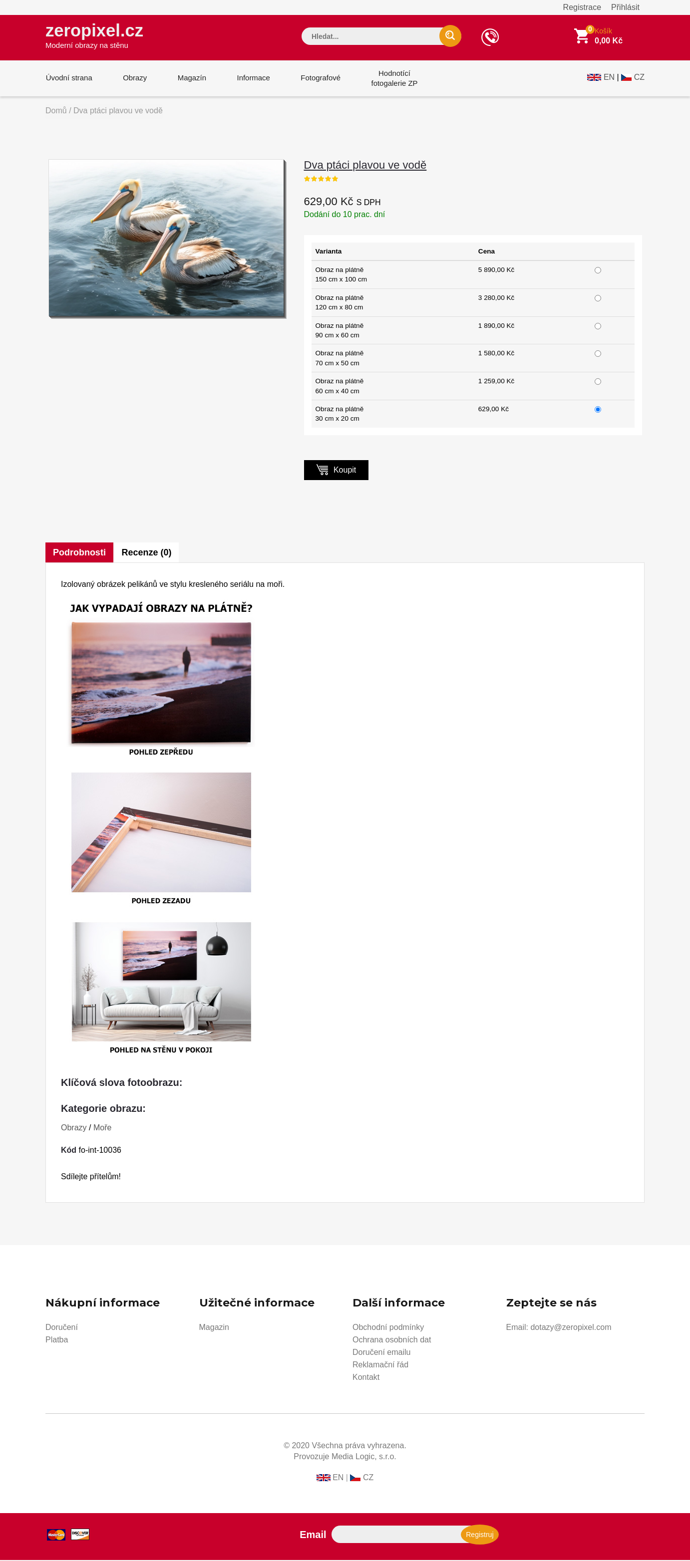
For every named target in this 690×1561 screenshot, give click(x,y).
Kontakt (365, 1378)
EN (609, 78)
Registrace (582, 7)
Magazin (214, 1328)
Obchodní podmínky (388, 1328)
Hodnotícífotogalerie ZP (391, 79)
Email (313, 1535)
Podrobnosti (79, 553)
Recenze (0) (147, 553)
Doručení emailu (381, 1353)
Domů (56, 111)
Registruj (479, 1536)
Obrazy (134, 79)
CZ (639, 78)
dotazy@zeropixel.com (570, 1328)
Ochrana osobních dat (391, 1340)
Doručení (61, 1328)
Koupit (336, 470)
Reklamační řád (380, 1365)
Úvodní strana (68, 79)
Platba (56, 1340)
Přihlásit (625, 7)
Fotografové (318, 79)
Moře (102, 1128)
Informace (251, 79)
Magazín (190, 79)
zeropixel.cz (94, 35)
